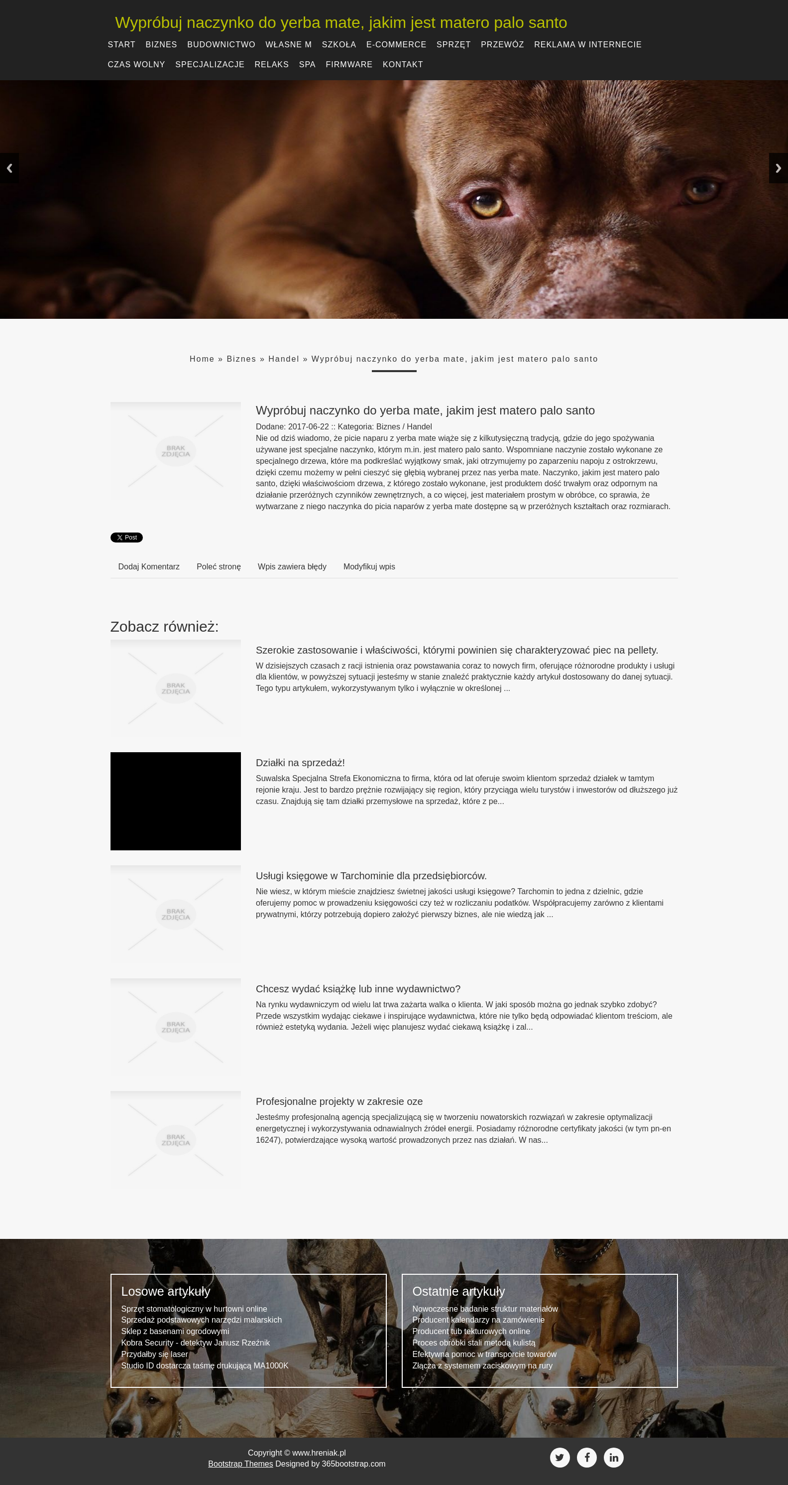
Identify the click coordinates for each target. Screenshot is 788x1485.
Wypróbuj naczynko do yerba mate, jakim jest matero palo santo (337, 22)
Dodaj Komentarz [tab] (149, 566)
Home (202, 359)
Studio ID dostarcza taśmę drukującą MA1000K (205, 1365)
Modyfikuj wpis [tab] (369, 566)
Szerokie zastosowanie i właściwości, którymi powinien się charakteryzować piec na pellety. (457, 650)
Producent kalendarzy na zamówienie (479, 1320)
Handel (284, 359)
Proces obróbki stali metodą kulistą (474, 1343)
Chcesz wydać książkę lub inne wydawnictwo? (358, 988)
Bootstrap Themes (240, 1464)
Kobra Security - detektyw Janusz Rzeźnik (195, 1343)
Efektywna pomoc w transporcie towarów (485, 1354)
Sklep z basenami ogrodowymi (175, 1331)
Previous (9, 168)
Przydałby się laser (154, 1354)
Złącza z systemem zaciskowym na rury (483, 1365)
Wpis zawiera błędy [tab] (292, 566)
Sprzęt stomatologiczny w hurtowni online (194, 1309)
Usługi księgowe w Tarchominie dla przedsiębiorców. (371, 875)
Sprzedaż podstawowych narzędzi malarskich (201, 1320)
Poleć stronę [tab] (219, 566)
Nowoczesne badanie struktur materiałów (486, 1309)
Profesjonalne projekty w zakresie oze (339, 1101)
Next (778, 168)
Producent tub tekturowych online (472, 1331)
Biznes (241, 359)
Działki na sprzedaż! (300, 762)
